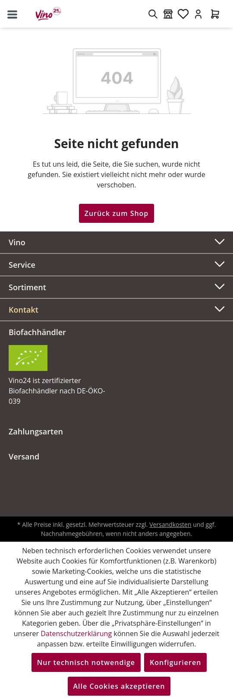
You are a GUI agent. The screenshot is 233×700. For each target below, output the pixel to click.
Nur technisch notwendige (86, 662)
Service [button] (116, 263)
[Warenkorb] (215, 13)
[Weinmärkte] (168, 13)
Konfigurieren (175, 662)
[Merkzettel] (183, 13)
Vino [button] (116, 241)
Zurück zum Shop (117, 213)
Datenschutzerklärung (76, 633)
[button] (116, 309)
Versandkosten (170, 524)
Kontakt (23, 309)
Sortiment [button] (116, 286)
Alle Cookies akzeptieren (119, 686)
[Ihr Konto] (198, 13)
